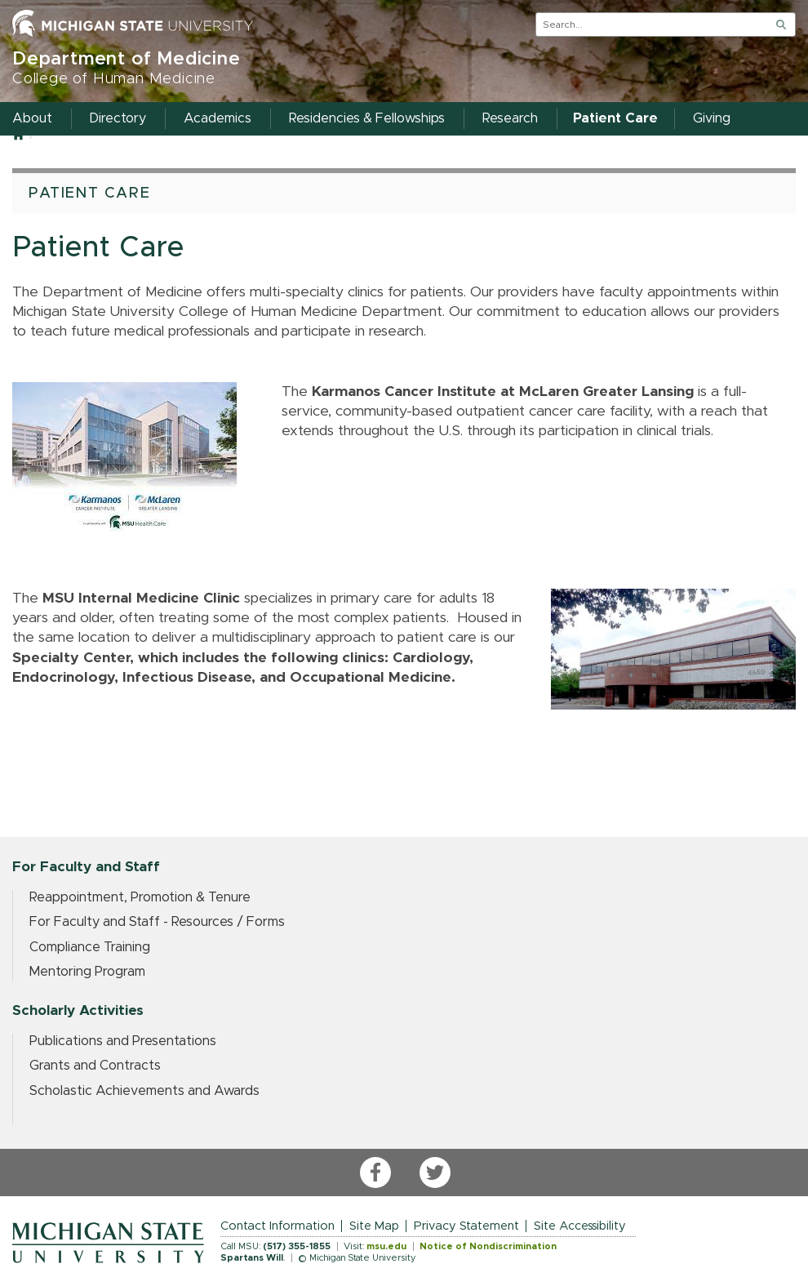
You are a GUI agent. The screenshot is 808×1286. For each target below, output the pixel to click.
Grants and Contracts (95, 1065)
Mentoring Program (87, 971)
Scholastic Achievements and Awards (144, 1090)
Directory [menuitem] (118, 118)
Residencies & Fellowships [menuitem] (367, 118)
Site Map (374, 1226)
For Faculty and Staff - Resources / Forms (157, 921)
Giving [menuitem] (711, 118)
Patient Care (89, 193)
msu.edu (386, 1246)
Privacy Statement (466, 1226)
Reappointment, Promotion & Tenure (140, 897)
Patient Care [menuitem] (615, 118)
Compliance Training (89, 947)
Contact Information (277, 1226)
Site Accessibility (580, 1226)
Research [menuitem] (510, 118)
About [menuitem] (32, 118)
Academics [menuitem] (217, 118)
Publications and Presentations (122, 1041)
